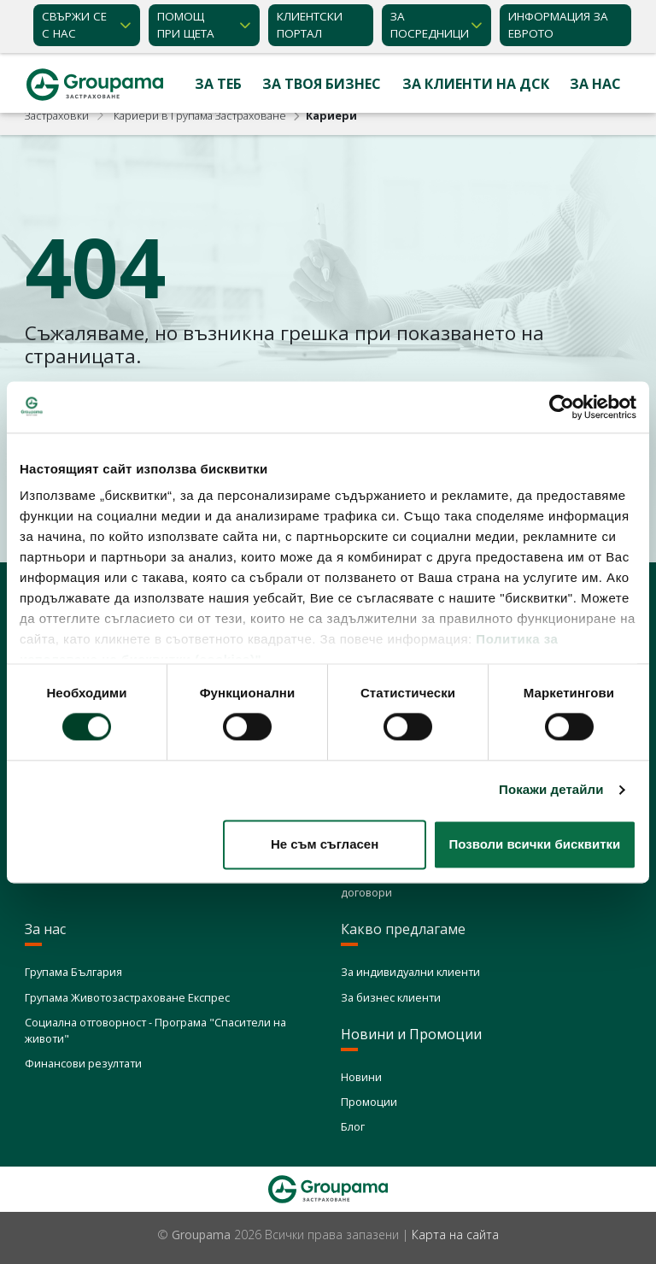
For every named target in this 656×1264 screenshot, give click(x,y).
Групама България (73, 971)
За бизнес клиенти (391, 997)
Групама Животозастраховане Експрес (127, 997)
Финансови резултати (83, 1063)
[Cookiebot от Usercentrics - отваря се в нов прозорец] (561, 407)
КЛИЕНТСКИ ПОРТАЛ (310, 25)
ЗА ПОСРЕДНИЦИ (429, 25)
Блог (353, 1126)
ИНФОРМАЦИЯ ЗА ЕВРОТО (558, 25)
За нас (595, 83)
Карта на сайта (455, 1234)
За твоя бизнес (321, 83)
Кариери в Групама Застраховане (200, 115)
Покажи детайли (551, 790)
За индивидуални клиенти (410, 971)
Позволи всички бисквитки (534, 844)
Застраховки (57, 115)
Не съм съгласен (324, 844)
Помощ (185, 26)
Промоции (369, 1101)
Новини (361, 1077)
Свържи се (74, 26)
